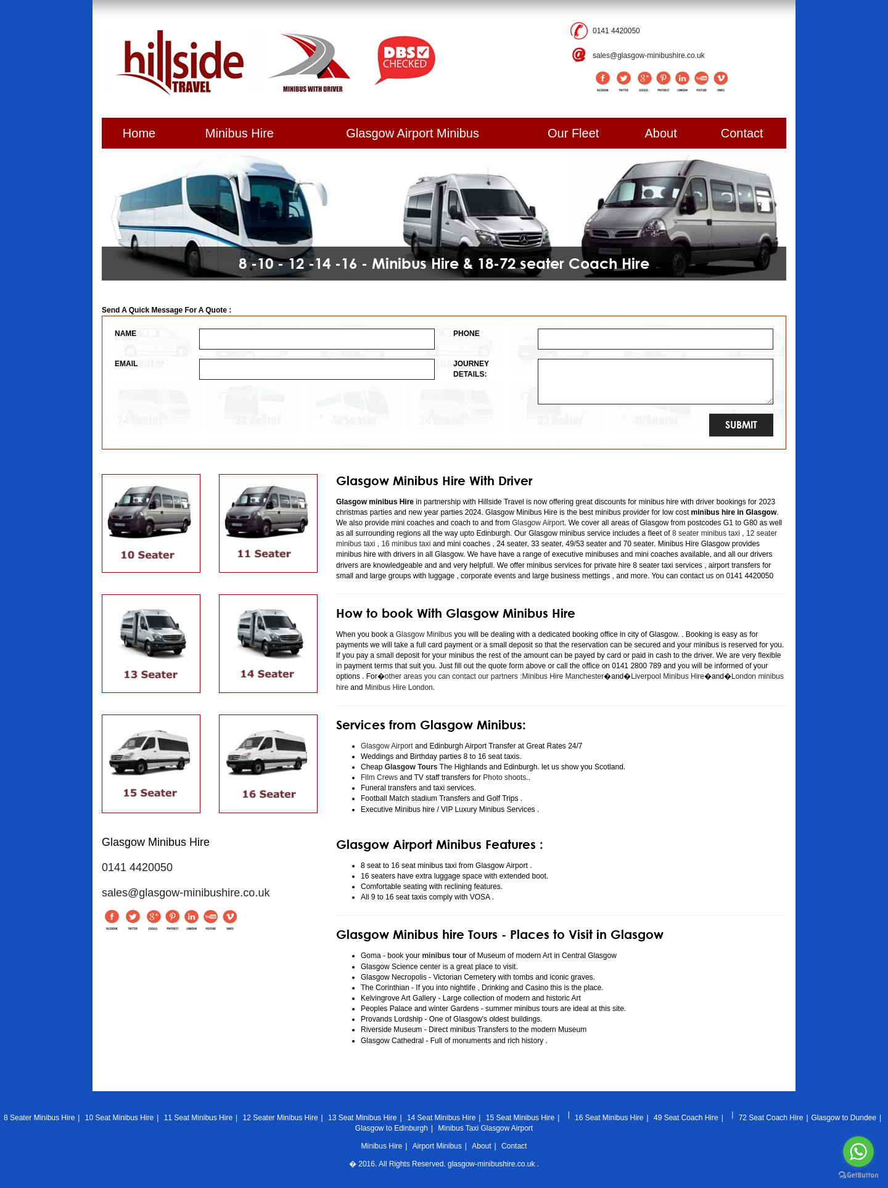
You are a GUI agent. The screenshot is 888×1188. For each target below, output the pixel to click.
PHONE (466, 333)
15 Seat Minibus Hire (520, 1117)
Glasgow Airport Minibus (412, 133)
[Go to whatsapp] (858, 1151)
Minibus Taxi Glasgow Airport (485, 1128)
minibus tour (444, 955)
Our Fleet (573, 133)
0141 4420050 (616, 31)
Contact (742, 133)
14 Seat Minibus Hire (441, 1117)
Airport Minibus (437, 1146)
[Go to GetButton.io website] (858, 1175)
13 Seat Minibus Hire (362, 1117)
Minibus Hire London (399, 687)
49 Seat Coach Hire (686, 1117)
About (661, 133)
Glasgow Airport (538, 522)
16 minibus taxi (405, 543)
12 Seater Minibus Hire (280, 1117)
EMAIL (126, 363)
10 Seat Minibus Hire (119, 1117)
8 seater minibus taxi (706, 533)
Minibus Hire (239, 133)
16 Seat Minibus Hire (609, 1117)
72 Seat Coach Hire (771, 1117)
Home (139, 133)
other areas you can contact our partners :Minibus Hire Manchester (494, 676)
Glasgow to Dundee (844, 1117)
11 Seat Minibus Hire (198, 1117)
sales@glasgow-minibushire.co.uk (649, 55)
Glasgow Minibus (424, 634)
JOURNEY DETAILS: (471, 369)
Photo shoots (503, 777)
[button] (117, 218)
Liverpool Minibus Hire (667, 676)
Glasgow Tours (411, 767)
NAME (125, 333)
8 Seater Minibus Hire (39, 1117)
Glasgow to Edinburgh (391, 1128)
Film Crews (379, 777)
